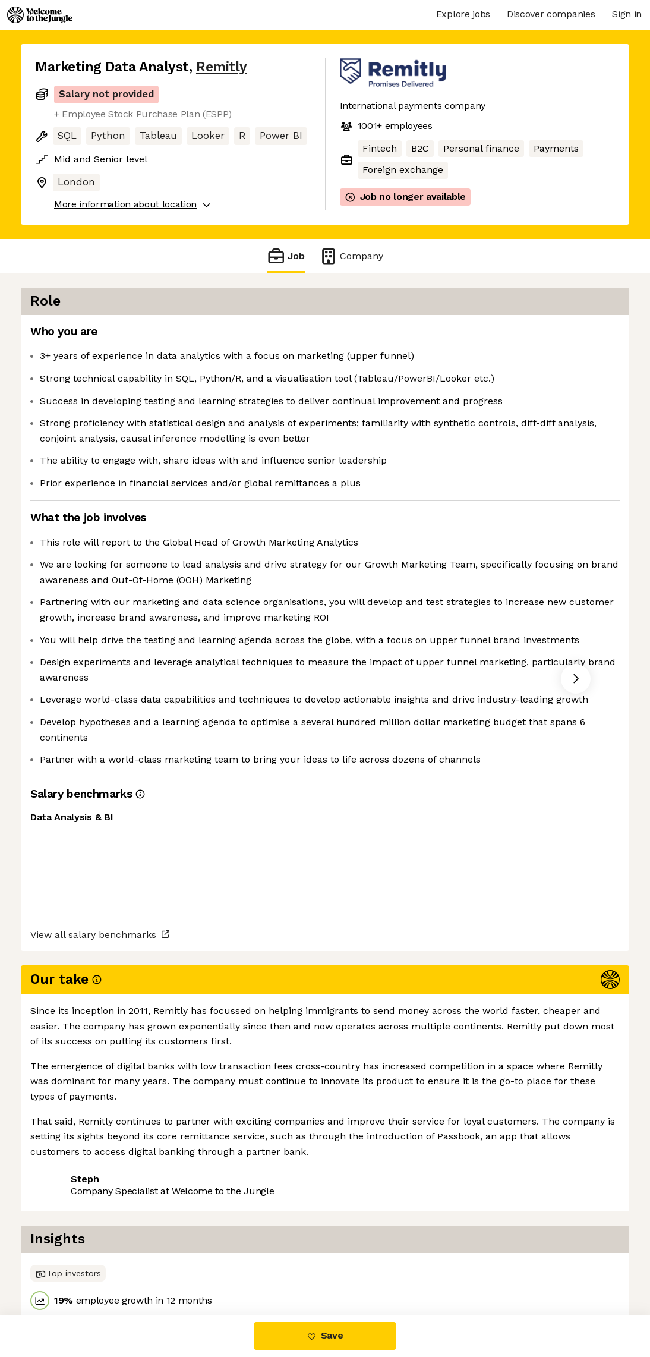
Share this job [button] (67, 1254)
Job (286, 256)
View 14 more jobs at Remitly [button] (185, 1254)
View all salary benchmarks (93, 1208)
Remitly (221, 67)
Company (351, 256)
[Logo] (39, 15)
